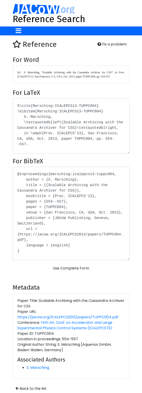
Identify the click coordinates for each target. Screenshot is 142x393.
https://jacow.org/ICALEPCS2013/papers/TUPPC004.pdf (67, 317)
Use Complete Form (71, 268)
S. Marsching (38, 367)
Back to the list (31, 388)
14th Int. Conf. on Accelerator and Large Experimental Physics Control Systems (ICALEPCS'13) (64, 325)
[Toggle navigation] (18, 30)
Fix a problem (112, 44)
